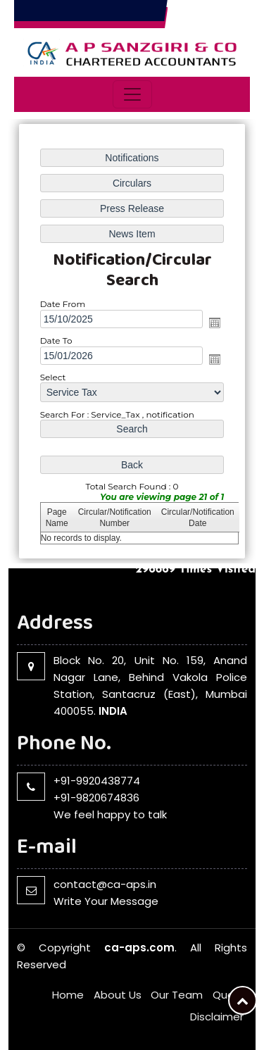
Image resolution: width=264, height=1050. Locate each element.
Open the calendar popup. (214, 322)
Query (228, 994)
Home (68, 994)
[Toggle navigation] (132, 94)
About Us (118, 994)
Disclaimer (217, 1016)
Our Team (177, 994)
